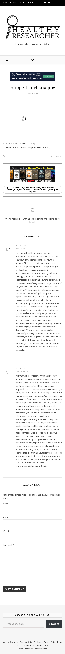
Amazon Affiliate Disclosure (31, 642)
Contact (22, 3)
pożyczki (20, 368)
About (13, 3)
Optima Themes (40, 649)
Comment (8, 544)
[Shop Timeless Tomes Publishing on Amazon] (32, 181)
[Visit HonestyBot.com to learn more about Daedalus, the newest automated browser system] (32, 80)
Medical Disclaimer (10, 642)
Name (5, 503)
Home (5, 3)
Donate (31, 3)
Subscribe (54, 624)
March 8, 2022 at (22, 249)
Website (7, 531)
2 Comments (56, 156)
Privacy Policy (50, 642)
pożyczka (21, 245)
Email (5, 517)
